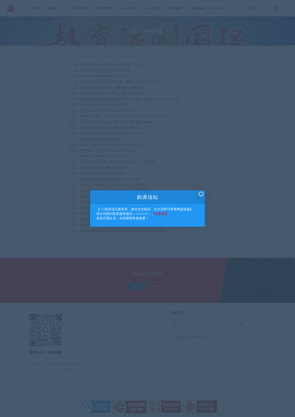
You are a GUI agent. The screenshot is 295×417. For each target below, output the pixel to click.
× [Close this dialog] (201, 193)
